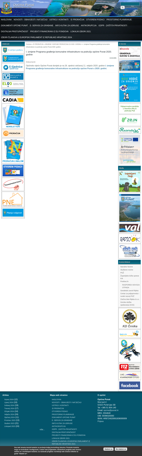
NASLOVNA (6, 20)
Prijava (101, 421)
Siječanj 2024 (9, 417)
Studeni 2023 (9, 423)
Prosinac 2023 (9, 420)
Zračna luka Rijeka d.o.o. (129, 299)
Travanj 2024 (9, 408)
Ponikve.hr (124, 281)
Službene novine (126, 270)
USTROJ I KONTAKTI (58, 20)
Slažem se (108, 449)
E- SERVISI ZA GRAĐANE (41, 25)
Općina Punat (23, 5)
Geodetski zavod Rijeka (129, 291)
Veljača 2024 (9, 414)
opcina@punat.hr (111, 410)
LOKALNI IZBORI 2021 (80, 31)
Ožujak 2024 (9, 411)
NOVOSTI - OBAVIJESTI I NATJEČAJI (30, 20)
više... (42, 429)
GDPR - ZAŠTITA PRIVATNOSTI (113, 25)
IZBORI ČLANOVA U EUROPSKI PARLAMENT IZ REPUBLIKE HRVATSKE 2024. (36, 37)
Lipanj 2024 (8, 402)
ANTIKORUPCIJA (89, 25)
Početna (28, 44)
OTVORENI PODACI (95, 20)
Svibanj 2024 (9, 405)
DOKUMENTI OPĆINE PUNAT (14, 25)
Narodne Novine (126, 267)
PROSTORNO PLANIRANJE (119, 20)
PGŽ (122, 273)
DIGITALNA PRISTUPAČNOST (14, 31)
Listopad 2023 (9, 426)
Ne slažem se (121, 449)
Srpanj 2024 (9, 399)
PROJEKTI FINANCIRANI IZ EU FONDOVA (49, 31)
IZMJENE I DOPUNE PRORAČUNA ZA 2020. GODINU (63, 44)
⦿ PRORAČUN (77, 20)
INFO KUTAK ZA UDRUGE (67, 25)
